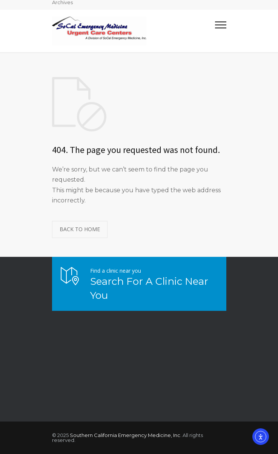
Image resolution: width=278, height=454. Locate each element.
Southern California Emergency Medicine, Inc (125, 435)
